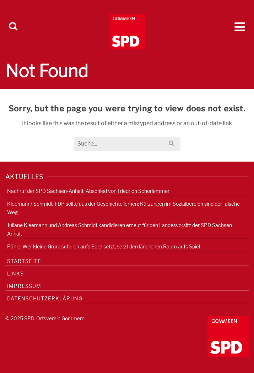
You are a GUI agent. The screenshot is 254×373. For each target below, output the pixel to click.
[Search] (13, 26)
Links (15, 273)
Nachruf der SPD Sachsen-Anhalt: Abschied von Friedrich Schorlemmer (88, 191)
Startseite (24, 261)
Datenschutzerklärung (44, 298)
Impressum (24, 286)
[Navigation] (240, 26)
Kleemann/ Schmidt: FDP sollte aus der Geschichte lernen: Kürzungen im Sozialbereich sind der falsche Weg (123, 208)
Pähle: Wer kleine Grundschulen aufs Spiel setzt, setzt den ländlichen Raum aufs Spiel (103, 246)
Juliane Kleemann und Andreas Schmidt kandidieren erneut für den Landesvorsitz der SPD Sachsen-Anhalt (120, 229)
